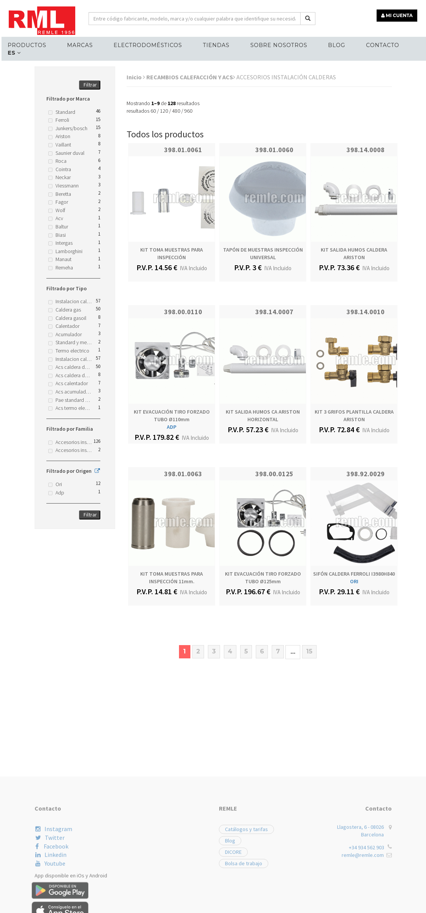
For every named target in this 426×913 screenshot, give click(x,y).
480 (176, 110)
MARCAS (77, 44)
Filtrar (90, 84)
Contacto (373, 44)
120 (164, 110)
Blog (329, 44)
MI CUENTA (398, 14)
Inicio (136, 77)
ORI (354, 581)
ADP (171, 426)
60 (153, 110)
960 (188, 110)
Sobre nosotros (272, 44)
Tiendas (211, 44)
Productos (25, 44)
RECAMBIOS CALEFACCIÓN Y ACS (190, 77)
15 (309, 651)
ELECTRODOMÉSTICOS (143, 44)
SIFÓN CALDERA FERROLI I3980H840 (354, 573)
